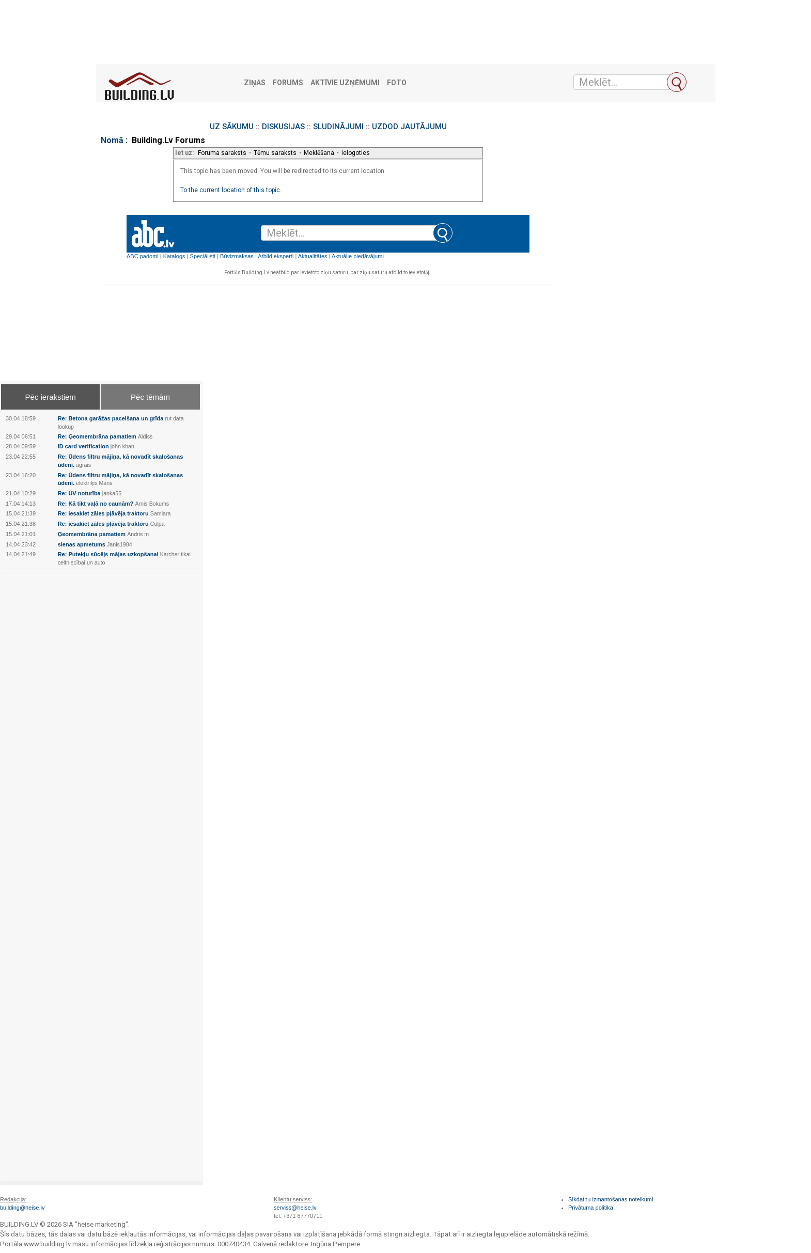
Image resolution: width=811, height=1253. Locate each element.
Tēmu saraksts (275, 152)
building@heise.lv (22, 1207)
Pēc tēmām (150, 397)
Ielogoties (355, 152)
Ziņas (255, 83)
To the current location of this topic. (231, 190)
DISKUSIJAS (283, 126)
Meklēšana (319, 152)
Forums (288, 83)
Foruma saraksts (222, 152)
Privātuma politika (590, 1207)
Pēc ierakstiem (50, 397)
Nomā (112, 140)
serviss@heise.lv (295, 1207)
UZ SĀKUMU (232, 126)
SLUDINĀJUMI (338, 126)
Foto (397, 83)
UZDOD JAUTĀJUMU (409, 126)
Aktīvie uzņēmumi (345, 83)
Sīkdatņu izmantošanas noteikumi (610, 1199)
